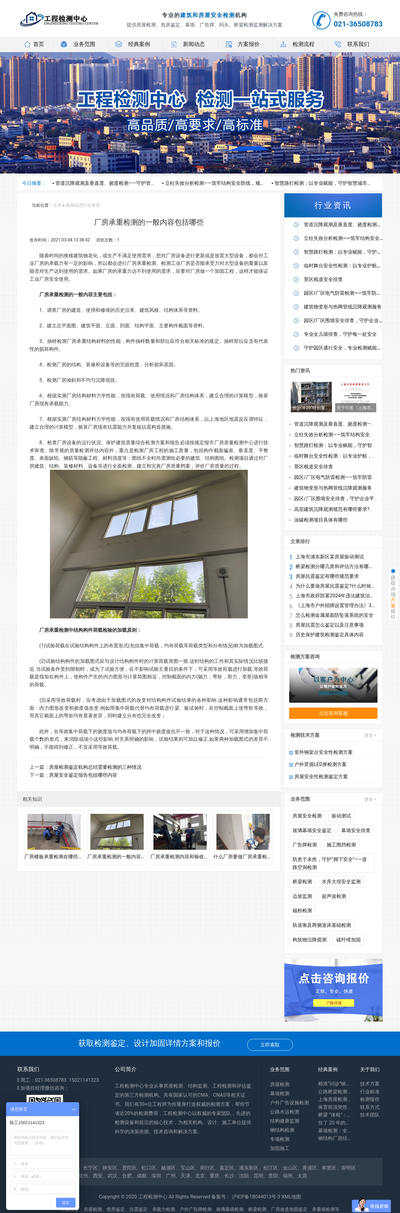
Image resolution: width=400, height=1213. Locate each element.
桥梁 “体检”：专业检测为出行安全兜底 (334, 1115)
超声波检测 (334, 896)
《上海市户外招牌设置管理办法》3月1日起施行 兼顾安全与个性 (335, 605)
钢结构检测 (282, 1130)
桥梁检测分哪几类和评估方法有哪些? (335, 566)
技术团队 (370, 1115)
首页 (33, 44)
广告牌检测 (305, 845)
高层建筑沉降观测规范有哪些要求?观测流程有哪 (346, 509)
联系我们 (351, 44)
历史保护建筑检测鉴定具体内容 (330, 635)
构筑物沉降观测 (310, 940)
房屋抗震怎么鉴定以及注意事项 (330, 625)
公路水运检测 (284, 1112)
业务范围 (77, 44)
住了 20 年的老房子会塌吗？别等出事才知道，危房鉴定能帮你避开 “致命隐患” (334, 1123)
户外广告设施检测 (289, 1103)
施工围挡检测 (341, 845)
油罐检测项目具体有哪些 (321, 520)
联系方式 (370, 1107)
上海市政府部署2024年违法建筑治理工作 (335, 596)
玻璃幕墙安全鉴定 (312, 830)
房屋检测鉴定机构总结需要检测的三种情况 (95, 767)
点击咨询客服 (333, 713)
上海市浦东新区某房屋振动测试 (330, 557)
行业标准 (370, 1092)
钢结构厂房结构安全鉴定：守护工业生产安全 (334, 1138)
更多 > (370, 735)
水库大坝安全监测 (341, 881)
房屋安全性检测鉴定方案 (318, 776)
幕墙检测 (279, 1093)
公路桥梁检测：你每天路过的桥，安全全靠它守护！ (334, 1092)
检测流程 (296, 44)
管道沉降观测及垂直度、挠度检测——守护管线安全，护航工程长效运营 (132, 183)
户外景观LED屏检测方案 (318, 764)
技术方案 (370, 1084)
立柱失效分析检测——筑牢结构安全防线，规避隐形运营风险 (229, 183)
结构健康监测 (284, 1121)
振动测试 (341, 816)
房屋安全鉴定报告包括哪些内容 (83, 775)
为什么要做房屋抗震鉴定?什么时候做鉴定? (335, 586)
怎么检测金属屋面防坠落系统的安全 (335, 615)
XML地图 (291, 1197)
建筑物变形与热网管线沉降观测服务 (333, 488)
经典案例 (132, 44)
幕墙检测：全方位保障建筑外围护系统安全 (334, 1131)
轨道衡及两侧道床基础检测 (322, 925)
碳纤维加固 (348, 940)
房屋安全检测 (307, 816)
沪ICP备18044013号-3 (256, 1197)
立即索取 (270, 1045)
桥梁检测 (302, 881)
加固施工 (279, 1148)
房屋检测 (279, 1084)
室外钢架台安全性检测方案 (321, 752)
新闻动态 (187, 44)
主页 (57, 205)
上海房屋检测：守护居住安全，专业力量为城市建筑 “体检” (334, 1099)
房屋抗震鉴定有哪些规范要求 (327, 576)
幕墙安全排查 (355, 830)
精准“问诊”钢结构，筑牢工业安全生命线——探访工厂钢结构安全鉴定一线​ (334, 1084)
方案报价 (242, 44)
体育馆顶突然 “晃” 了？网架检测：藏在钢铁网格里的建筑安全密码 (334, 1107)
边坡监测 (302, 896)
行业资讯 (91, 205)
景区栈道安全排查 (313, 466)
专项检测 (279, 1139)
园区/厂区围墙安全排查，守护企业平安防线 (341, 498)
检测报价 (370, 1099)
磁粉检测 (302, 910)
